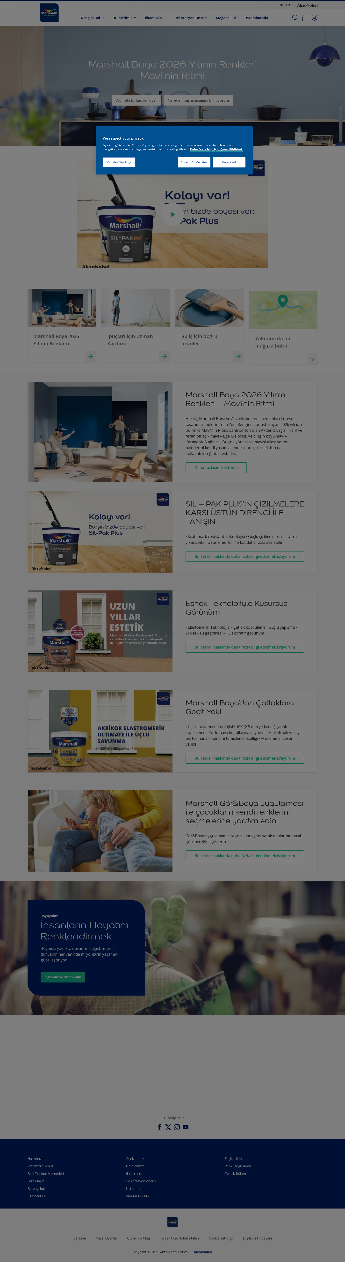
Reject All (229, 162)
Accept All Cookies (194, 162)
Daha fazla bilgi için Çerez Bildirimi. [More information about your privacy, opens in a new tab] (216, 149)
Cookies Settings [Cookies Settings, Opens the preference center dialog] (119, 162)
